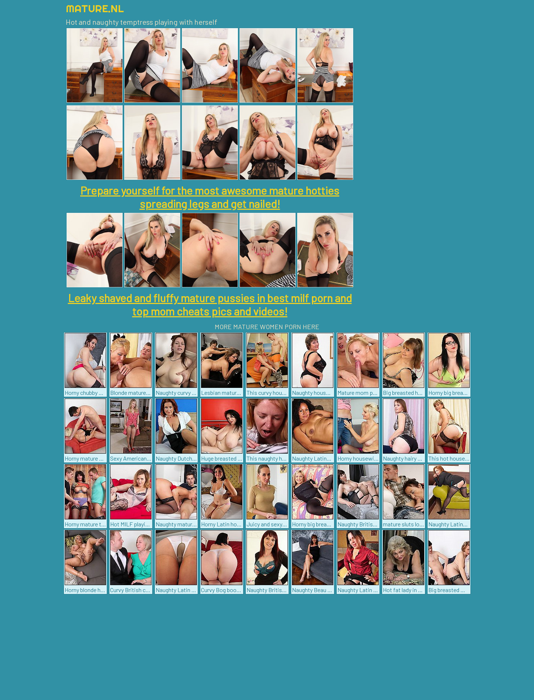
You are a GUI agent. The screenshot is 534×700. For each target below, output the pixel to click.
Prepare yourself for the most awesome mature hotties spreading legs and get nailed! (209, 197)
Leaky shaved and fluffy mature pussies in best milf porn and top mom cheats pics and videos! (210, 304)
